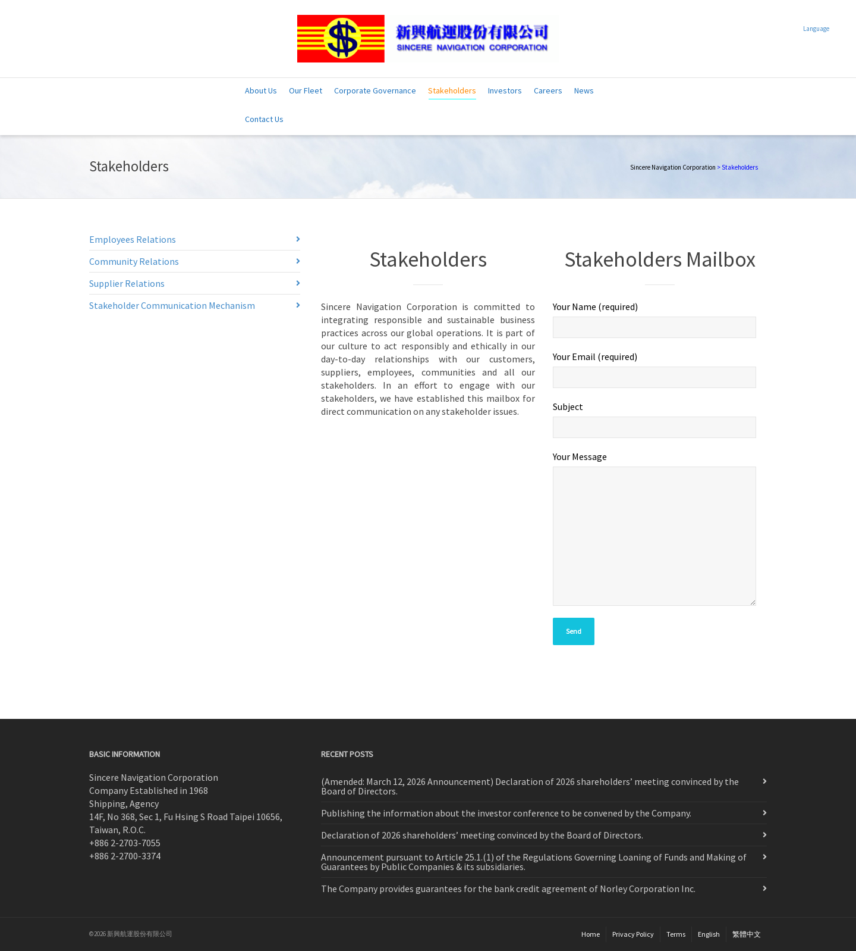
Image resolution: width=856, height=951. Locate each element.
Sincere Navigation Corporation (673, 167)
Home (590, 934)
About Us (261, 90)
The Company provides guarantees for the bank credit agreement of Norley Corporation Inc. (508, 888)
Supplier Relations (127, 283)
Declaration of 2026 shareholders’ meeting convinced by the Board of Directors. (482, 835)
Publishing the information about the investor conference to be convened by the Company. (506, 813)
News (584, 90)
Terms (675, 934)
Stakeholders (452, 92)
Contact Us (264, 119)
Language (816, 28)
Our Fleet (305, 90)
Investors (505, 90)
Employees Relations (132, 239)
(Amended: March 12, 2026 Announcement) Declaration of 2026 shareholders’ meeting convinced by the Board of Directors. (530, 786)
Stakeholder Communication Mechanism (172, 305)
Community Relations (134, 261)
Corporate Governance (375, 90)
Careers (548, 90)
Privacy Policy (633, 934)
